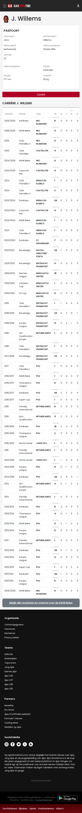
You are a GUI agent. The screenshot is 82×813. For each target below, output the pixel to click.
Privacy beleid (11, 637)
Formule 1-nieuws (13, 718)
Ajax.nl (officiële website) (17, 714)
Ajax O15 (8, 688)
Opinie (32, 808)
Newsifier (9, 705)
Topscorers (10, 662)
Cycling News (11, 722)
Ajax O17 (8, 680)
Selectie (8, 654)
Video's (60, 808)
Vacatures (9, 628)
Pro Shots (9, 709)
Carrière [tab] (41, 94)
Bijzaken (23, 808)
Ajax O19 (8, 675)
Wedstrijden (10, 658)
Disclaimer (9, 633)
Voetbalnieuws (46, 808)
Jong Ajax (9, 667)
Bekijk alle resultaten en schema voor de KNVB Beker (41, 603)
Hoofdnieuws (10, 808)
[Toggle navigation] (4, 6)
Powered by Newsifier (41, 780)
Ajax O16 (8, 684)
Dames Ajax (10, 671)
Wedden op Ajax (12, 727)
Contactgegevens (13, 624)
